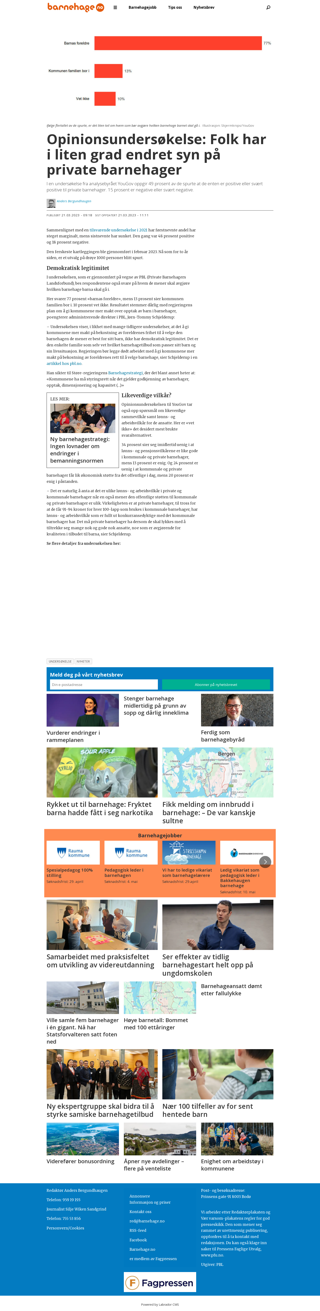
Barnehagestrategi (125, 373)
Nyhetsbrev (203, 7)
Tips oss (175, 7)
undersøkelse (60, 661)
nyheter (83, 661)
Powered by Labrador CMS (160, 1304)
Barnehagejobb (142, 7)
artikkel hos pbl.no (64, 363)
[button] (265, 862)
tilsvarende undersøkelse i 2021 (118, 230)
